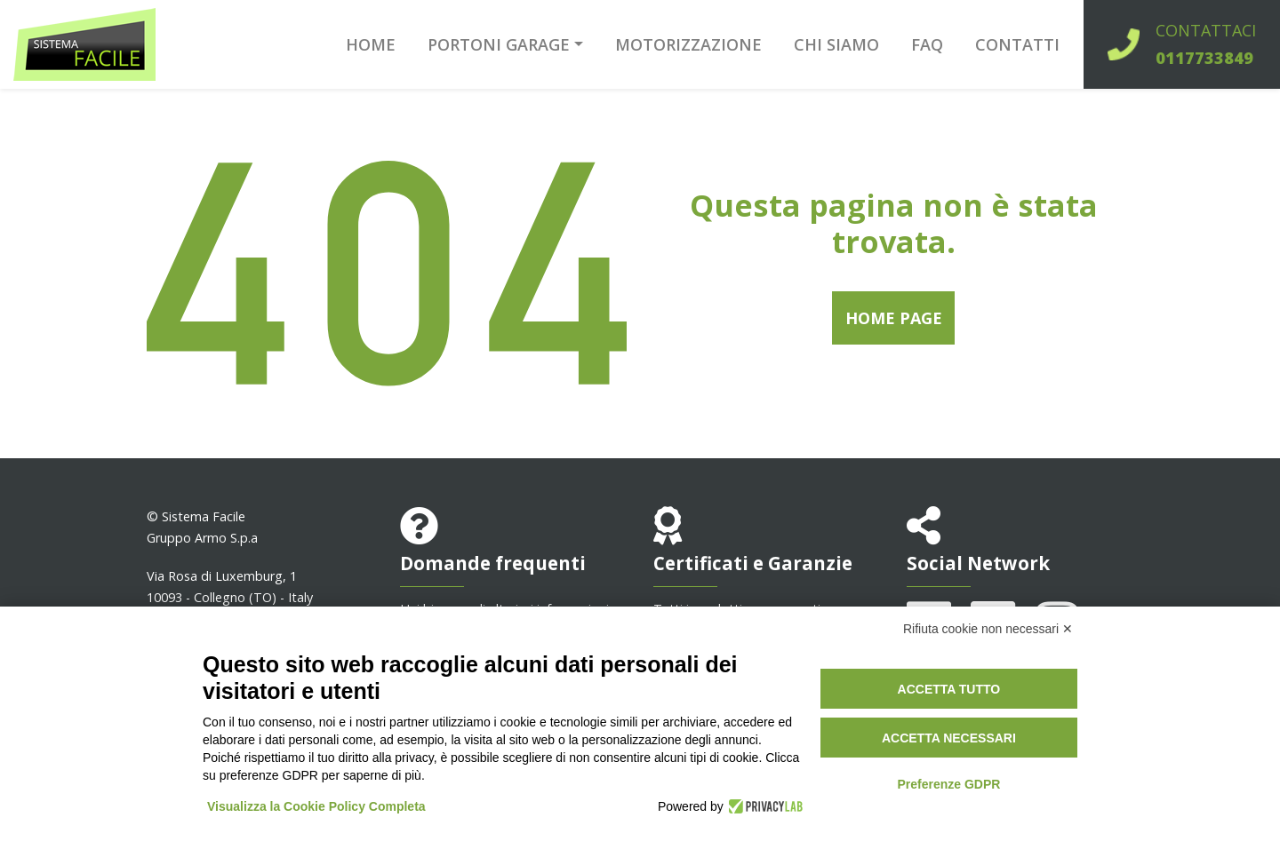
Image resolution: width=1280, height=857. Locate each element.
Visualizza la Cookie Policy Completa (316, 806)
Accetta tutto (949, 689)
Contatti (1017, 44)
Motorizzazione (688, 44)
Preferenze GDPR (948, 784)
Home (371, 44)
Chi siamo (836, 44)
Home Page (893, 318)
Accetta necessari (949, 738)
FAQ (927, 44)
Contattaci (1206, 44)
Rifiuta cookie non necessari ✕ (988, 629)
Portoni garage (499, 44)
